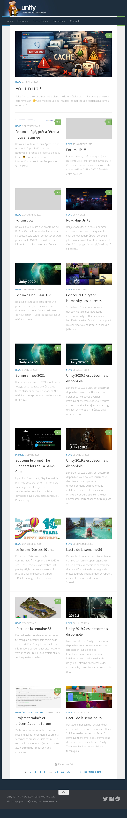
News (10, 21)
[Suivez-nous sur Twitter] (105, 808)
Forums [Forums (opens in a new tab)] (21, 21)
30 (68, 781)
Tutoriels (58, 21)
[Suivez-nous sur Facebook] (111, 808)
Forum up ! (28, 97)
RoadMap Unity (78, 229)
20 (62, 781)
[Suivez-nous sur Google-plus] (117, 808)
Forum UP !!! (76, 159)
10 (56, 781)
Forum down (25, 229)
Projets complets (33, 721)
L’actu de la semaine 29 (84, 727)
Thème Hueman (49, 810)
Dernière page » (93, 781)
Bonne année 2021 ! (31, 384)
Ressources (39, 21)
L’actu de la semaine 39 (84, 558)
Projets (19, 464)
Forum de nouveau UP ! (34, 304)
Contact (74, 21)
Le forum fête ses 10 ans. (34, 558)
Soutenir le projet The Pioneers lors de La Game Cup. (35, 475)
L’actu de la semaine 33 (33, 638)
